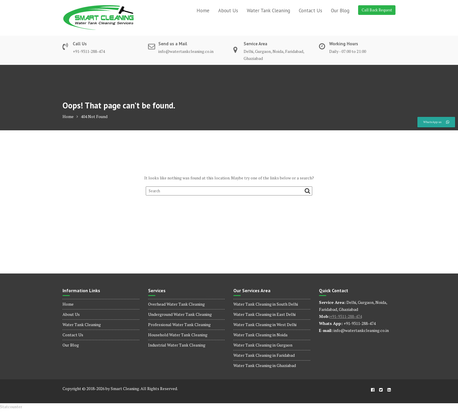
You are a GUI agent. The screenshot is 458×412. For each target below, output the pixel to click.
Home (203, 10)
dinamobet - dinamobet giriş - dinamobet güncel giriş (4, 410)
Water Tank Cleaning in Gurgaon (262, 345)
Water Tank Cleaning (268, 10)
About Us (228, 10)
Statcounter (11, 406)
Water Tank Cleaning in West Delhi (264, 324)
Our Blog (340, 10)
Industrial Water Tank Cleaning (176, 345)
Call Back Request (377, 10)
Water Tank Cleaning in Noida (260, 334)
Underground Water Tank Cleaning (180, 314)
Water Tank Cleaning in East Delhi (264, 314)
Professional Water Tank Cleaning (179, 324)
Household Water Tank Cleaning (177, 334)
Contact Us (310, 10)
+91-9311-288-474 (346, 316)
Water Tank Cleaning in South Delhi (265, 304)
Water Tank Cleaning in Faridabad (264, 355)
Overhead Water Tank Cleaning (176, 304)
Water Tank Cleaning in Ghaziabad (264, 365)
